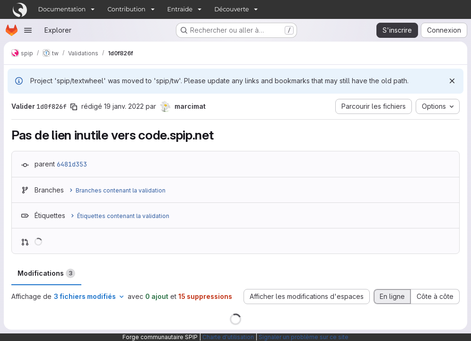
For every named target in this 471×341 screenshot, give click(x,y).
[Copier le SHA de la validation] (73, 107)
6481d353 (72, 164)
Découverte (231, 9)
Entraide (180, 9)
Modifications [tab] (46, 273)
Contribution (126, 9)
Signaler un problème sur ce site (304, 337)
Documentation (62, 9)
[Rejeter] (452, 81)
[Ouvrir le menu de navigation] (27, 30)
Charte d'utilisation (228, 337)
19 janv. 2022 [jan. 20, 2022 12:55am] (124, 106)
